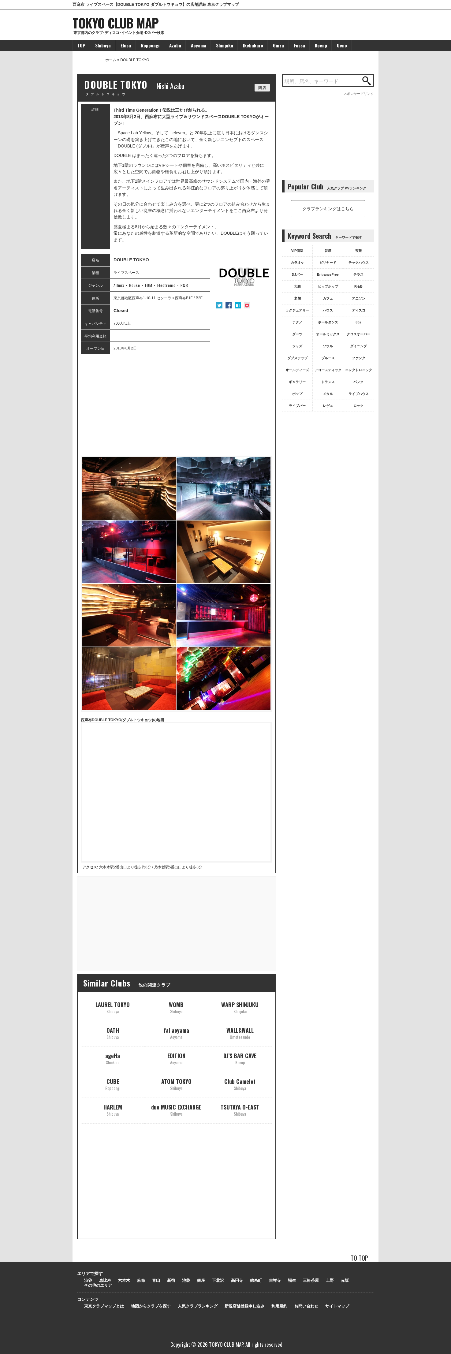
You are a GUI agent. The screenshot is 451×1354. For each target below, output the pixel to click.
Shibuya (103, 45)
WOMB (176, 1007)
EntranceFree (327, 274)
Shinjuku (224, 45)
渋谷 (88, 1280)
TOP (81, 45)
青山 (156, 1280)
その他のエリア (98, 1285)
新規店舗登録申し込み (244, 1306)
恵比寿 (105, 1280)
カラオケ (297, 262)
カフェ (328, 298)
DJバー (297, 274)
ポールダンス (328, 322)
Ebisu (126, 45)
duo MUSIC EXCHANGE (176, 1110)
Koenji (321, 45)
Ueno (342, 45)
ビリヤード (327, 262)
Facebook (229, 305)
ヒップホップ (328, 286)
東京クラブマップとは (104, 1306)
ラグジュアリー (297, 310)
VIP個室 (297, 250)
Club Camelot (239, 1084)
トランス (328, 382)
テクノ (297, 322)
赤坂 (345, 1280)
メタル (328, 394)
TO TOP (359, 1257)
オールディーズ (297, 370)
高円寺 (237, 1280)
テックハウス (358, 262)
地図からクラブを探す (151, 1306)
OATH (112, 1033)
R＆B (358, 286)
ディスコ (358, 310)
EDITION (176, 1058)
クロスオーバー (358, 334)
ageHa (112, 1058)
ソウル (328, 346)
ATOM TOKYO (176, 1084)
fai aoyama (176, 1033)
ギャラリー (297, 382)
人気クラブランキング (198, 1306)
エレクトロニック (358, 370)
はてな (238, 305)
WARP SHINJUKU (240, 1007)
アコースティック (328, 370)
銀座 (201, 1280)
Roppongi (150, 45)
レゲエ (328, 406)
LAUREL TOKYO (112, 1007)
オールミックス (328, 334)
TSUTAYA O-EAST (240, 1110)
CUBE (112, 1084)
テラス (358, 274)
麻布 (141, 1280)
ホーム (110, 60)
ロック (358, 406)
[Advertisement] (176, 405)
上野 (330, 1280)
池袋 (186, 1280)
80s (358, 322)
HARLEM (112, 1110)
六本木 (124, 1280)
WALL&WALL (240, 1033)
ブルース (328, 358)
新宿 (171, 1280)
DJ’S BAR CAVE (239, 1058)
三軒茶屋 (311, 1280)
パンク (358, 382)
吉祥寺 (275, 1280)
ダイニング (358, 346)
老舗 (297, 298)
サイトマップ (337, 1306)
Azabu (175, 45)
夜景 (358, 250)
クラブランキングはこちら (328, 208)
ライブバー (297, 406)
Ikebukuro (253, 45)
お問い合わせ (306, 1306)
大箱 (297, 286)
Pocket (247, 305)
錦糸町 (256, 1280)
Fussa (299, 45)
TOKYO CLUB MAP (115, 22)
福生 (292, 1280)
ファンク (358, 358)
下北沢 (218, 1280)
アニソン (358, 298)
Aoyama (198, 45)
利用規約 (279, 1306)
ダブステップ (297, 358)
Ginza (278, 45)
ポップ (297, 394)
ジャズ (297, 346)
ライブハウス (358, 394)
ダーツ (297, 334)
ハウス (328, 310)
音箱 (328, 250)
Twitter (219, 305)
